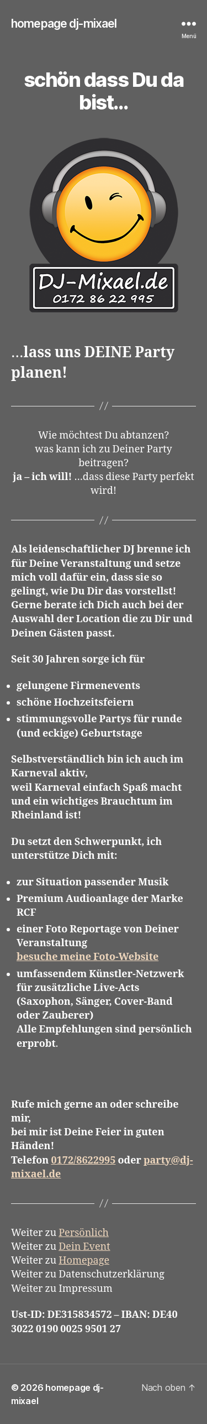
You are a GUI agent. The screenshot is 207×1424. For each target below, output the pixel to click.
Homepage (84, 1260)
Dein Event (84, 1246)
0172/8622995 (83, 1160)
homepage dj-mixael (63, 23)
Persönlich (84, 1233)
